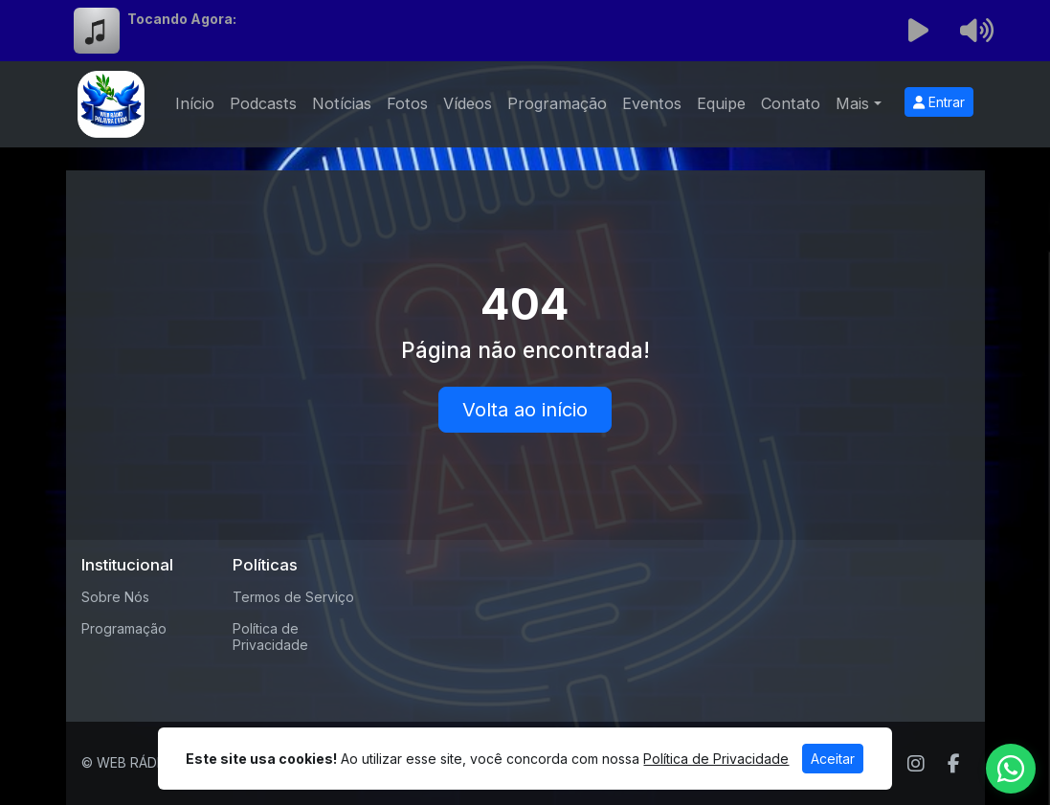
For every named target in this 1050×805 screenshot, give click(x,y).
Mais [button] (852, 103)
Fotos (407, 103)
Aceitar (833, 758)
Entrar (939, 102)
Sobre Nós (115, 597)
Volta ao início (525, 409)
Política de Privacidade (270, 636)
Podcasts (263, 103)
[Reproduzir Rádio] (918, 31)
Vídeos (467, 103)
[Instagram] (916, 763)
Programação (557, 103)
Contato (790, 103)
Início (194, 103)
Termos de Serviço (293, 597)
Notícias (341, 103)
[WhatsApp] (1011, 769)
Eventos (651, 103)
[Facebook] (954, 763)
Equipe (721, 103)
